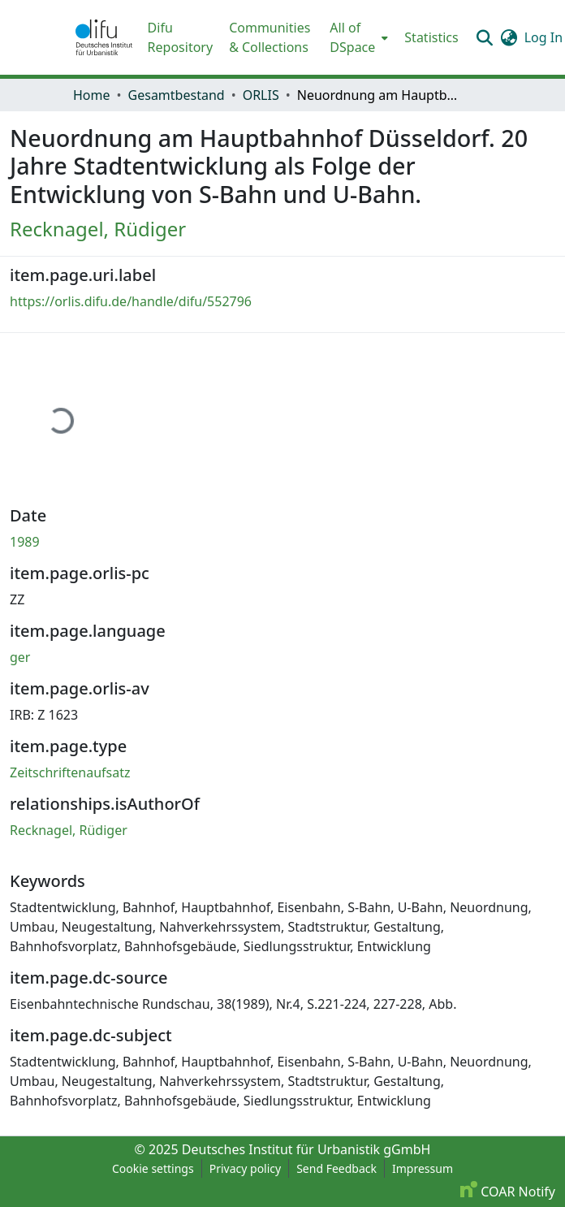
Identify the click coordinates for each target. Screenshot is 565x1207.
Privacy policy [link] (245, 1168)
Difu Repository (180, 37)
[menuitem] (357, 37)
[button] (104, 37)
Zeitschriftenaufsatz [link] (70, 772)
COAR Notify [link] (507, 1192)
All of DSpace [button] (352, 37)
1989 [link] (25, 542)
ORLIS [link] (261, 95)
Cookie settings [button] (153, 1168)
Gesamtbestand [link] (176, 95)
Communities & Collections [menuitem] (269, 37)
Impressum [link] (422, 1168)
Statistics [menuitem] (431, 37)
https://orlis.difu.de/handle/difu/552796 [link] (131, 301)
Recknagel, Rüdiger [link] (98, 228)
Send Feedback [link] (336, 1168)
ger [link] (20, 657)
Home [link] (91, 95)
